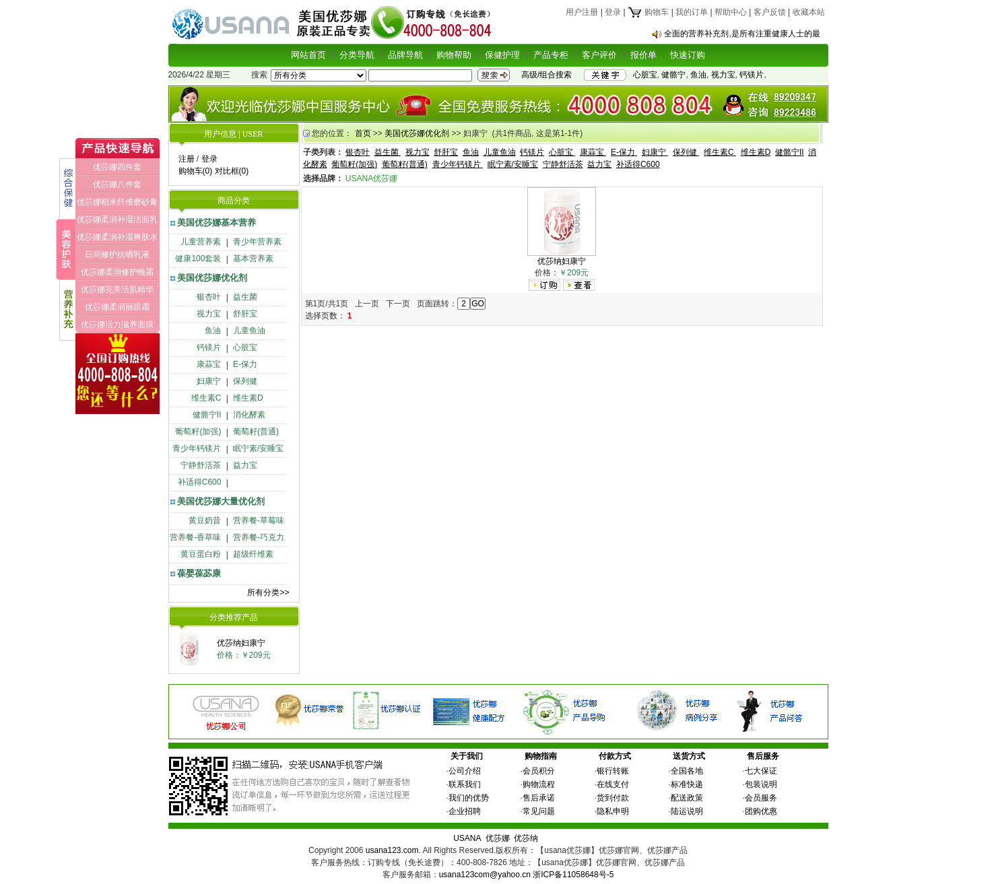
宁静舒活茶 (200, 465)
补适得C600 (200, 482)
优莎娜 (498, 838)
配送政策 (687, 798)
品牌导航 (405, 55)
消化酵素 (249, 414)
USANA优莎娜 (371, 178)
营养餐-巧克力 (258, 537)
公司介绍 (465, 771)
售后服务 (763, 756)
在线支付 (613, 784)
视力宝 (723, 74)
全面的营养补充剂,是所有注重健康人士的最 (742, 33)
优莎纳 (526, 838)
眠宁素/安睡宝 (258, 448)
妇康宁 (209, 381)
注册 (186, 159)
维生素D (248, 398)
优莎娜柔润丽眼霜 (117, 307)
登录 (613, 12)
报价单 (643, 55)
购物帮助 (453, 55)
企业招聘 (465, 811)
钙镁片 (751, 74)
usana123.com (392, 850)
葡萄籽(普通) (256, 431)
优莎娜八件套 (117, 184)
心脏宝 (645, 74)
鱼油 (698, 74)
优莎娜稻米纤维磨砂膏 (117, 202)
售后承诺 (539, 798)
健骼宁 (673, 74)
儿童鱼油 (249, 330)
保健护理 (502, 55)
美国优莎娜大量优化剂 (221, 501)
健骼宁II (207, 414)
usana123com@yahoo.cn (485, 874)
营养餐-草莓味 (258, 520)
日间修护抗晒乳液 (117, 254)
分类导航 (356, 55)
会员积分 (539, 771)
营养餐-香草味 (195, 537)
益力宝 (245, 465)
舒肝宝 (245, 313)
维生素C (206, 398)
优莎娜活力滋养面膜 (117, 324)
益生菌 (245, 297)
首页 (363, 133)
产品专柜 (550, 55)
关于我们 (467, 756)
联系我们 (465, 784)
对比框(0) (232, 171)
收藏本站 (809, 12)
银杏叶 (209, 297)
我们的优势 (469, 798)
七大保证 (761, 771)
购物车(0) (195, 171)
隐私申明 (613, 811)
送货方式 (689, 756)
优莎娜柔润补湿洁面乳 (117, 219)
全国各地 (687, 771)
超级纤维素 (253, 554)
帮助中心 (731, 12)
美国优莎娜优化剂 (212, 278)
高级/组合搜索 (546, 74)
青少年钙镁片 (196, 448)
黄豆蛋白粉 (200, 554)
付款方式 (615, 756)
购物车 (648, 12)
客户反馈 (770, 12)
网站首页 (308, 55)
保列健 (245, 381)
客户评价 (599, 55)
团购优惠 (761, 811)
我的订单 (691, 12)
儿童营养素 (200, 241)
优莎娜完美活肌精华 (117, 289)
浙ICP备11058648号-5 (573, 874)
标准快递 (687, 784)
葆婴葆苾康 (199, 573)
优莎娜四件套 (117, 167)
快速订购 (687, 55)
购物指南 (541, 756)
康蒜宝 (209, 364)
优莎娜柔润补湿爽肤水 (117, 237)
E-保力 (245, 364)
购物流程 (539, 784)
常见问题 (539, 811)
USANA (467, 838)
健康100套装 (198, 258)
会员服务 (761, 798)
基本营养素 (253, 258)
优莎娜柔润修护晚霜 (117, 272)
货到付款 (613, 798)
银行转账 (613, 771)
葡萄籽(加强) (198, 431)
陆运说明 (687, 811)
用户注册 (582, 12)
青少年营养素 (257, 241)
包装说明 (761, 784)
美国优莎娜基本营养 (216, 222)
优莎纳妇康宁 (241, 643)
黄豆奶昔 (205, 520)
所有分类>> (268, 592)
